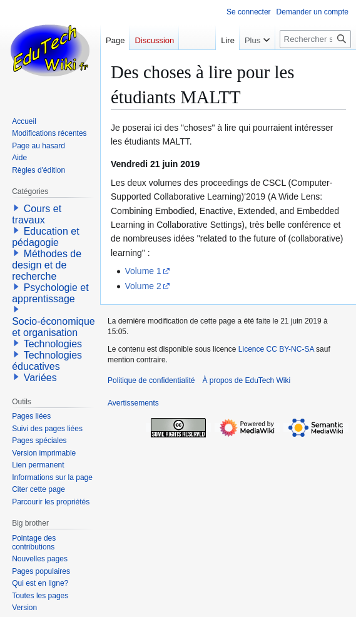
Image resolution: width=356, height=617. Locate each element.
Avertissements (133, 403)
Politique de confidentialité (151, 380)
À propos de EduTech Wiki (246, 380)
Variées (40, 377)
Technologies (53, 344)
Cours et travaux (36, 214)
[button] (16, 207)
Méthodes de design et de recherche (46, 265)
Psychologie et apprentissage (50, 293)
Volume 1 (143, 271)
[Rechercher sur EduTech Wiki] (315, 39)
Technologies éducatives (47, 361)
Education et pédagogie (45, 237)
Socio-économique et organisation (53, 327)
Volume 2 (143, 286)
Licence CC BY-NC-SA (276, 349)
